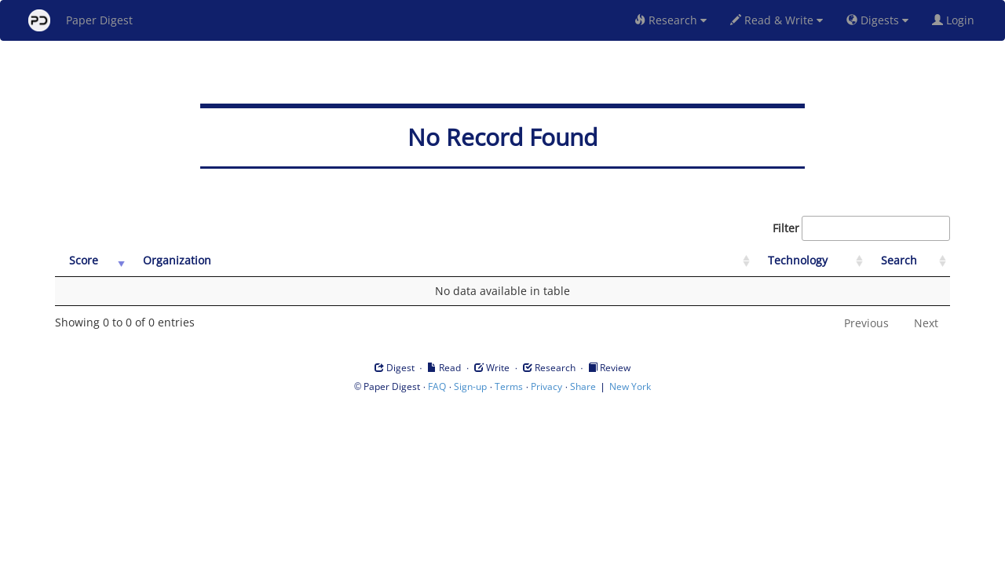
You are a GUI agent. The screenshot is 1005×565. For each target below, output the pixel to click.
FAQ (437, 386)
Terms (509, 386)
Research (670, 20)
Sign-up (470, 386)
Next (926, 322)
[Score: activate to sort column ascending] (92, 261)
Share (583, 386)
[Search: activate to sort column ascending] (908, 261)
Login (956, 20)
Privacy (546, 386)
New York (630, 386)
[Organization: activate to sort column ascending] (441, 261)
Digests (877, 20)
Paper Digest (80, 20)
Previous (866, 322)
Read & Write (776, 20)
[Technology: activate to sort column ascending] (810, 261)
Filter (861, 228)
